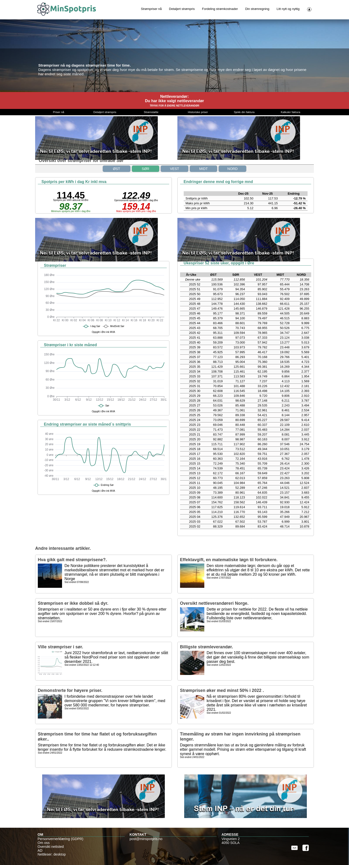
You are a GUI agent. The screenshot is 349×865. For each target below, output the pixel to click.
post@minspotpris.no (146, 839)
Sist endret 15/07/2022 (50, 621)
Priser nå (58, 112)
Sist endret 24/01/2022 (50, 753)
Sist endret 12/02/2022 (219, 665)
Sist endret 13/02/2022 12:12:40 (81, 665)
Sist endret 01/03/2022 (219, 621)
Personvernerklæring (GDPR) (60, 839)
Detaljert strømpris (182, 9)
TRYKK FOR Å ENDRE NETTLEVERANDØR (174, 106)
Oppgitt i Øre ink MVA (103, 332)
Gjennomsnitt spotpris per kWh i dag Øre (136, 200)
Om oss (44, 843)
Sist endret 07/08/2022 (76, 582)
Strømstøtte (151, 112)
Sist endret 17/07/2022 (219, 578)
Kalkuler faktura (290, 112)
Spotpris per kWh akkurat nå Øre (70, 200)
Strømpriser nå (151, 9)
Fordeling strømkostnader (220, 9)
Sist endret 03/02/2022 (76, 708)
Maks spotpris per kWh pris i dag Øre (136, 211)
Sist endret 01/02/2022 (219, 713)
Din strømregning (257, 9)
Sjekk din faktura (244, 112)
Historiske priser (198, 112)
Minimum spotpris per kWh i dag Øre (70, 211)
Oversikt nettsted (51, 847)
